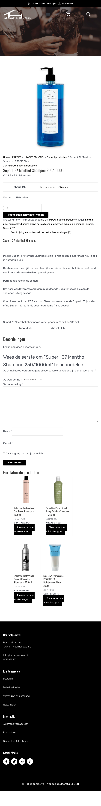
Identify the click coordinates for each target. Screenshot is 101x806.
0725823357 (10, 674)
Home (6, 157)
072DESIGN (72, 798)
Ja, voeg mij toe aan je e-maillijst (24, 456)
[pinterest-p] (30, 776)
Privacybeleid (11, 746)
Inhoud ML (18, 187)
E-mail (8, 446)
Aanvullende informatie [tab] (40, 232)
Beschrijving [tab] (18, 232)
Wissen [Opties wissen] (64, 187)
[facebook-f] (6, 776)
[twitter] (14, 776)
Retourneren (10, 719)
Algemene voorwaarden (17, 738)
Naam (7, 434)
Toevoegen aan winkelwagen (26, 215)
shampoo (85, 224)
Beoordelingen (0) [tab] (65, 232)
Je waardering (12, 380)
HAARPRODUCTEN (35, 157)
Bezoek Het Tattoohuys (16, 755)
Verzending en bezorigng (17, 710)
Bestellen (8, 693)
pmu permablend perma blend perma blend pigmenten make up (41, 224)
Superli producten (59, 157)
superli (7, 228)
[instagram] (22, 776)
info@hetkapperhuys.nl (16, 669)
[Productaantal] (24, 208)
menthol (92, 220)
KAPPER (17, 157)
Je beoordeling (13, 385)
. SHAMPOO (10, 165)
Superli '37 (18, 228)
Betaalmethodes (12, 701)
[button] (48, 14)
